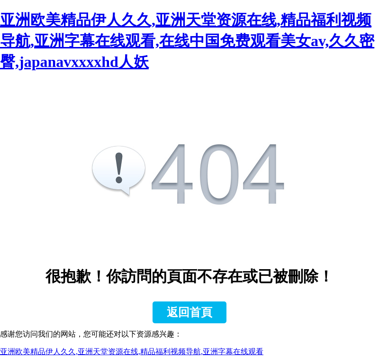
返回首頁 (189, 312)
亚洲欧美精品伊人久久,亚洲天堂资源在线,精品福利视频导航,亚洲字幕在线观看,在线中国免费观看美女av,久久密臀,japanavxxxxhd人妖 (187, 40)
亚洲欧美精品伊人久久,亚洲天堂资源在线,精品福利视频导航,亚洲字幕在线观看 (131, 352)
